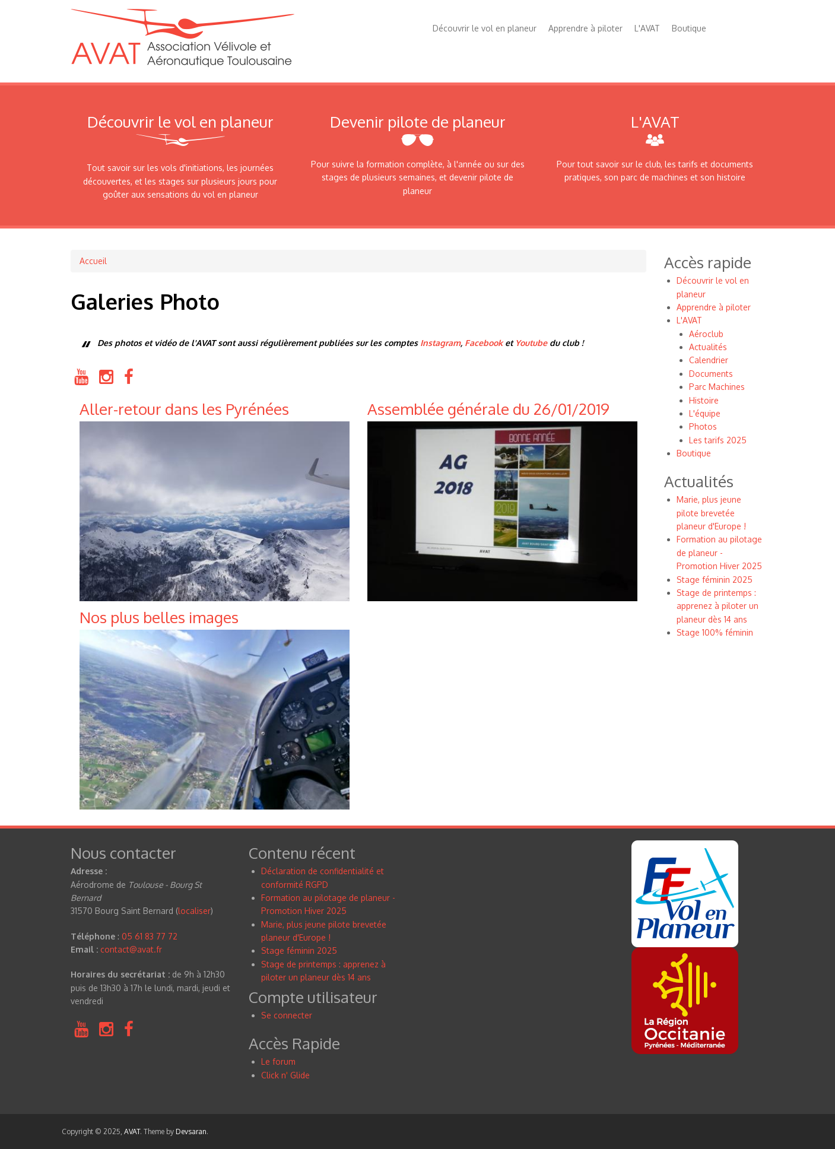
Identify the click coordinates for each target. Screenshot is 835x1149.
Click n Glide (285, 1075)
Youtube (531, 343)
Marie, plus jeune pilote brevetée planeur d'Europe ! (711, 512)
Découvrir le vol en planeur (484, 28)
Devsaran (191, 1131)
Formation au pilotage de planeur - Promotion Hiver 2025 (719, 552)
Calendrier (708, 360)
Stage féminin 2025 (715, 579)
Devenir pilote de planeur (418, 121)
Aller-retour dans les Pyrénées (184, 408)
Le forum (278, 1061)
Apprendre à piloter (585, 28)
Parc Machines (717, 387)
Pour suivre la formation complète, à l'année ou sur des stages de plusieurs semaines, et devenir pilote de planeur (418, 177)
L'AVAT (647, 28)
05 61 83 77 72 (149, 936)
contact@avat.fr (131, 949)
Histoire (704, 400)
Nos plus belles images (159, 617)
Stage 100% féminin (715, 632)
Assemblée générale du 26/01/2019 (488, 408)
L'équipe (704, 413)
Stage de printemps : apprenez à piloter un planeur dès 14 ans (717, 606)
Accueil (93, 261)
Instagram (440, 343)
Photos (703, 426)
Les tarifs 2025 (718, 440)
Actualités (708, 347)
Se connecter (286, 1015)
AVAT (132, 1131)
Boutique (689, 28)
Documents (711, 374)
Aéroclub (706, 334)
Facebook (484, 343)
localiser (194, 911)
